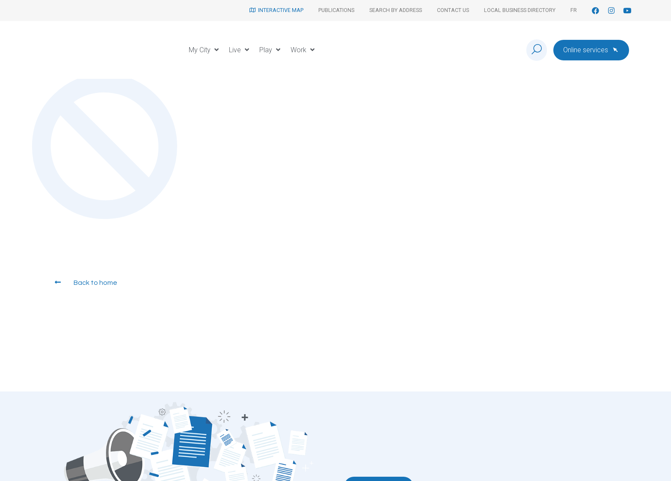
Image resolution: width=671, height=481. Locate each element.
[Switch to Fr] (573, 10)
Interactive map (276, 10)
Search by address (395, 10)
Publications (336, 10)
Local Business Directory (519, 10)
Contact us (453, 10)
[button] (204, 50)
